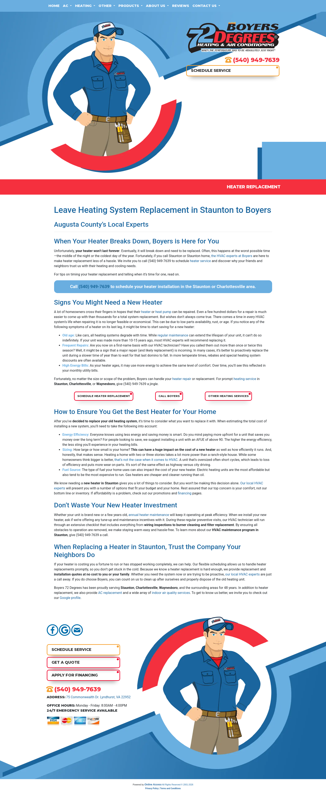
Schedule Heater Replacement (103, 396)
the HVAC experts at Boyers (231, 256)
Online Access (153, 784)
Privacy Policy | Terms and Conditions (163, 788)
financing (184, 493)
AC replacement (110, 593)
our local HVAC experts (242, 574)
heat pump (163, 312)
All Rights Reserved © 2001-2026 (177, 785)
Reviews (180, 6)
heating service (245, 379)
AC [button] (66, 6)
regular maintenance (173, 335)
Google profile (70, 598)
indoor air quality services (171, 593)
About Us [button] (156, 6)
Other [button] (106, 6)
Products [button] (129, 6)
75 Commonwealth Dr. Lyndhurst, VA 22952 (98, 697)
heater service (200, 261)
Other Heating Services (228, 396)
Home (54, 6)
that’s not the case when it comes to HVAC (146, 460)
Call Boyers (169, 396)
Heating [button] (84, 6)
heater (146, 312)
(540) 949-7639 (256, 59)
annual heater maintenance (149, 515)
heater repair (181, 379)
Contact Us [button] (205, 6)
